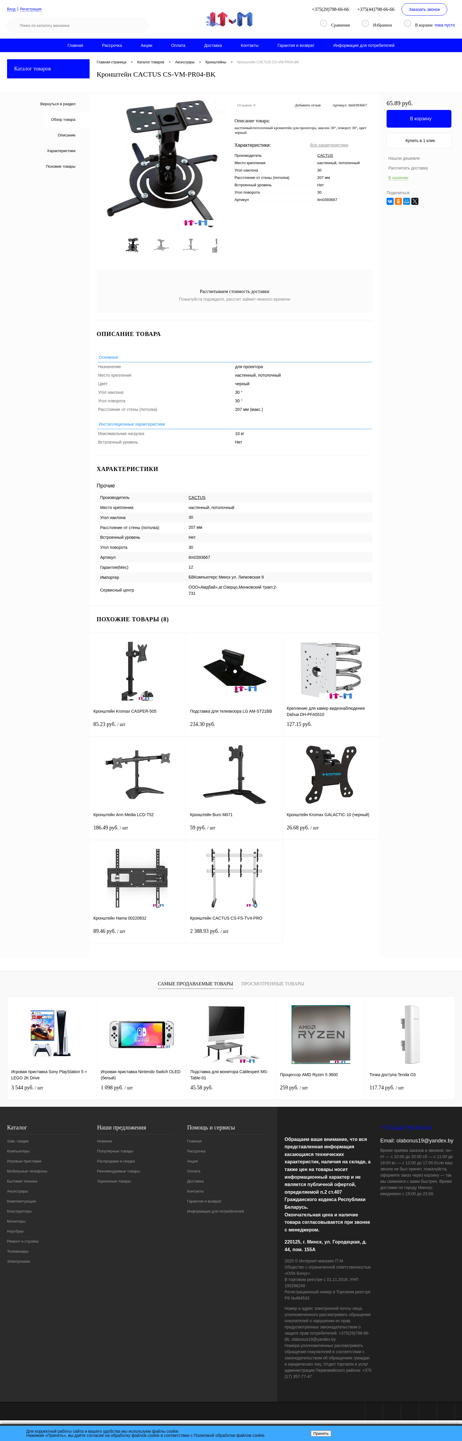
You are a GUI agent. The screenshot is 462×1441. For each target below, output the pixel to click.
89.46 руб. (137, 939)
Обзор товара (63, 119)
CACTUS (325, 155)
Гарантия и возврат (296, 45)
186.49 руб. (137, 835)
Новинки (104, 1145)
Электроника (18, 1265)
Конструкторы (19, 1215)
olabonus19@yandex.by (424, 1145)
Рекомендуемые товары (118, 1175)
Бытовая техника (22, 1185)
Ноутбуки (15, 1235)
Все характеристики (329, 145)
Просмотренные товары (272, 987)
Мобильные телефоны (27, 1175)
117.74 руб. (386, 1092)
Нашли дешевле (404, 158)
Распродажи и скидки (116, 1165)
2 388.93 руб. (234, 939)
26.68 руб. (331, 835)
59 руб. (234, 835)
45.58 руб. (201, 1092)
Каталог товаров (48, 68)
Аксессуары (17, 1195)
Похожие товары (60, 166)
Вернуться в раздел (57, 104)
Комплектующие (21, 1205)
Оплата (178, 45)
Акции (146, 45)
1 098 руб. (117, 1092)
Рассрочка (112, 45)
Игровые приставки (24, 1165)
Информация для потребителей (364, 45)
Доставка (213, 45)
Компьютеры (18, 1155)
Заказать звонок (424, 9)
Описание (66, 135)
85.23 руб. (137, 732)
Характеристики (61, 151)
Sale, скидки (18, 1145)
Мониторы (16, 1225)
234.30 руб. (234, 732)
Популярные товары (115, 1155)
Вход (11, 9)
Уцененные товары (114, 1185)
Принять (321, 1433)
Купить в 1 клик (420, 140)
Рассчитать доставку (408, 168)
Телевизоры (18, 1255)
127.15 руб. (331, 732)
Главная (75, 45)
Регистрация (33, 9)
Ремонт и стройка (23, 1245)
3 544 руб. (27, 1092)
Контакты (249, 45)
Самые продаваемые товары (195, 987)
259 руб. (294, 1092)
